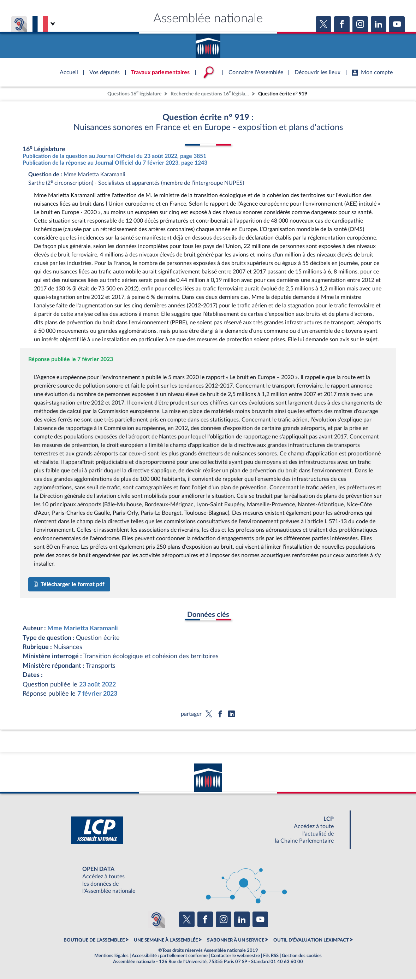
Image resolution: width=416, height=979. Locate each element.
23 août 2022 (97, 685)
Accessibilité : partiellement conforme (170, 956)
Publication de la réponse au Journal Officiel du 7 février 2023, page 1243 (115, 163)
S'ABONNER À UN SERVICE (235, 940)
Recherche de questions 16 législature (210, 93)
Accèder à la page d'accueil (208, 43)
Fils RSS (271, 956)
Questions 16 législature (134, 93)
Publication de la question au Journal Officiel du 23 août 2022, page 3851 (114, 156)
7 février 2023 (97, 694)
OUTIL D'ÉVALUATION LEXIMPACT (311, 940)
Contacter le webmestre (235, 956)
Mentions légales (111, 956)
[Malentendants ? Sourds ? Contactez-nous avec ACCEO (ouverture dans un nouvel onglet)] (156, 919)
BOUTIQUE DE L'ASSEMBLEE (94, 940)
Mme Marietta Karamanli (82, 628)
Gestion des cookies (302, 956)
